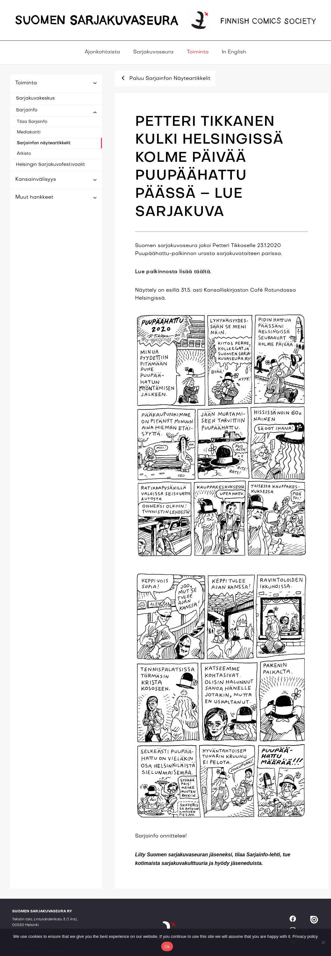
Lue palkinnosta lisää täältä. (173, 272)
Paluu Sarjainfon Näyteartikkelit (165, 78)
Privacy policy (305, 936)
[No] (323, 942)
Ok (167, 946)
